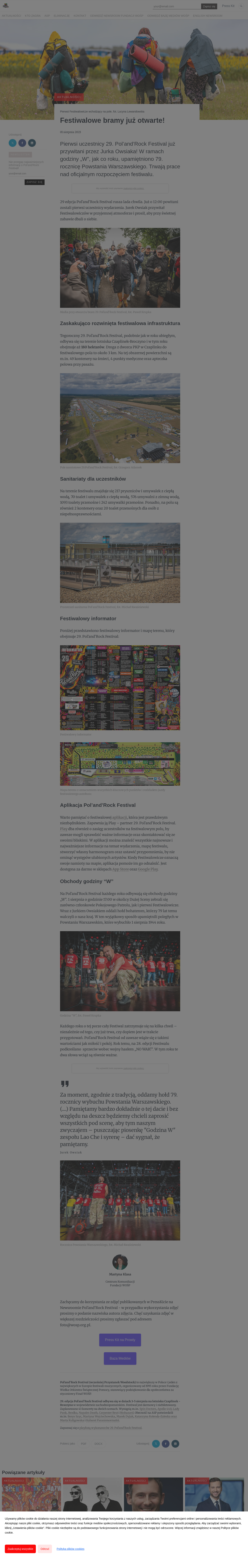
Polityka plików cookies (70, 1548)
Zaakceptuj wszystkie (20, 1548)
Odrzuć (44, 1548)
